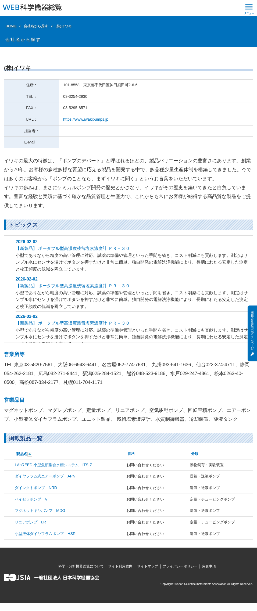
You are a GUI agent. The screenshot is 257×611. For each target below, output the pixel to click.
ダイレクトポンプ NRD (36, 488)
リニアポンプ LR (30, 522)
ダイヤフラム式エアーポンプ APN (45, 476)
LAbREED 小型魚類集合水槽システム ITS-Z (53, 465)
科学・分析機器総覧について (81, 566)
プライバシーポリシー (180, 566)
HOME (10, 26)
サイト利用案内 (120, 566)
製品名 (21, 454)
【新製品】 (27, 248)
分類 (194, 454)
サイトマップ (147, 566)
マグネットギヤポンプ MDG (40, 510)
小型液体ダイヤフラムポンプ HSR (45, 533)
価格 (131, 454)
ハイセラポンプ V (31, 499)
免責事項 (209, 566)
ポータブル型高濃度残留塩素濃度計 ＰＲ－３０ (84, 248)
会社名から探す (36, 26)
